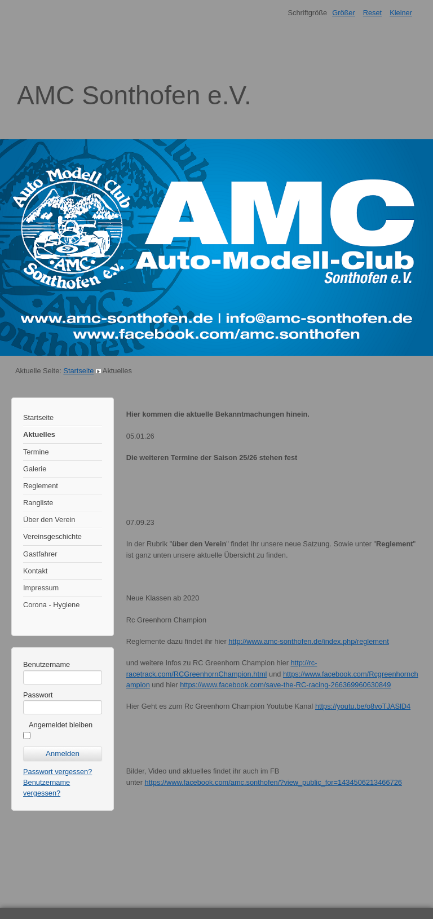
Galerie (34, 469)
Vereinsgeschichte (52, 536)
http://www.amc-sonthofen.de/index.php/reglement (308, 641)
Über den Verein (49, 519)
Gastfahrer (40, 554)
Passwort (38, 695)
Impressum (41, 588)
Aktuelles (39, 434)
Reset (372, 12)
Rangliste (38, 502)
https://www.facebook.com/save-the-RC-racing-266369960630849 (285, 685)
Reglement (40, 485)
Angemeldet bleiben (60, 725)
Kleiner (401, 12)
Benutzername (46, 664)
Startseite (78, 370)
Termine (36, 452)
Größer (343, 12)
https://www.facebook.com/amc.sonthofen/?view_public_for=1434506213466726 (273, 782)
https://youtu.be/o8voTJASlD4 (362, 706)
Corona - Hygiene (51, 604)
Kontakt (35, 571)
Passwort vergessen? (57, 771)
